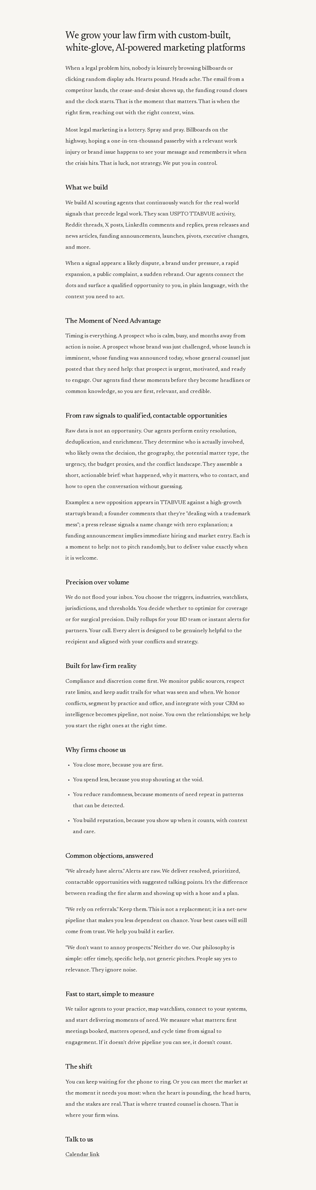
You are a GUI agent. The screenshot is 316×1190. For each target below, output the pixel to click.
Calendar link (82, 1155)
